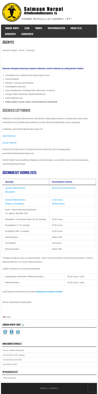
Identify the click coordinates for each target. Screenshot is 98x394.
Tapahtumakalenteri (56, 28)
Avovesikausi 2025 (10, 364)
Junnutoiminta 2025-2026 (12, 360)
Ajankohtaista (27, 34)
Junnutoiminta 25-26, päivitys (14, 355)
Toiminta (38, 28)
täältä (28, 302)
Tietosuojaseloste (9, 378)
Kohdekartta (10, 34)
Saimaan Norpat (12, 28)
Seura (26, 28)
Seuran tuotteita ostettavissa (13, 350)
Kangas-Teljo (76, 28)
